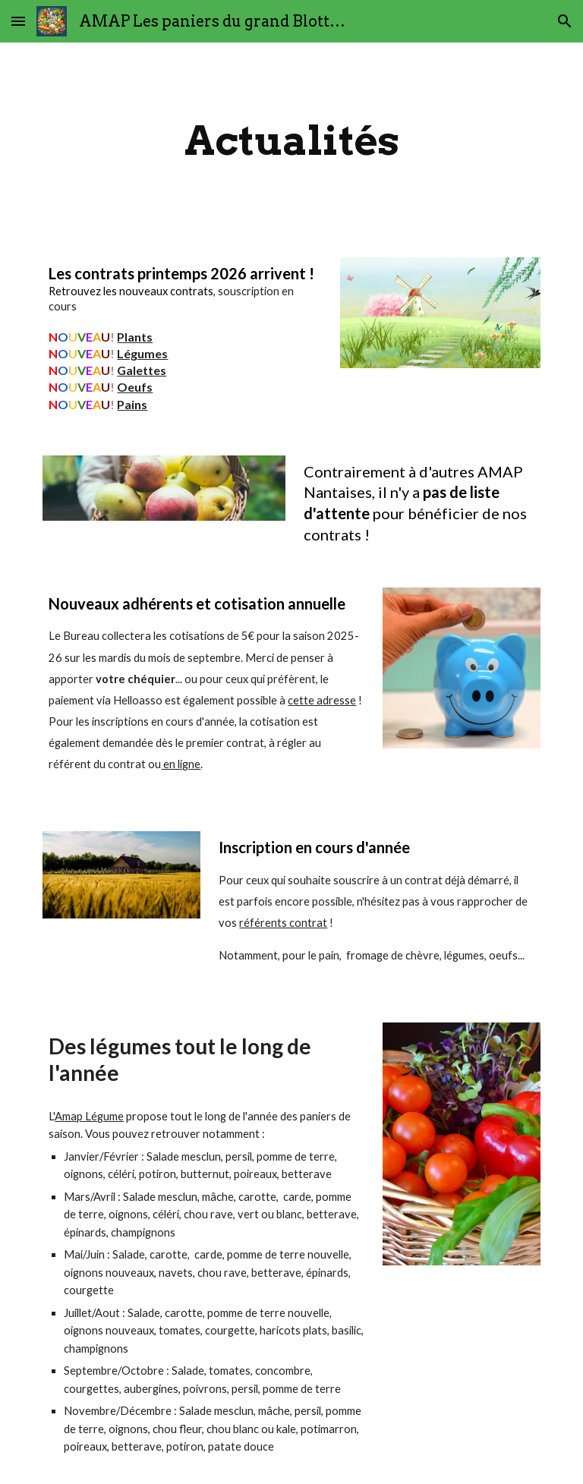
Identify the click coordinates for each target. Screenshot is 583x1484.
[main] (291, 140)
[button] (18, 21)
